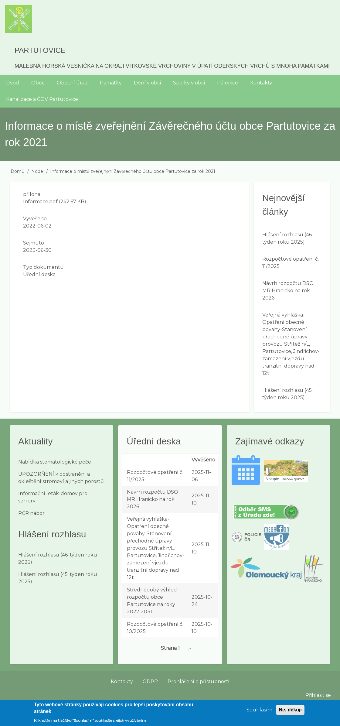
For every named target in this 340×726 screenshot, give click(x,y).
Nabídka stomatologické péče (54, 462)
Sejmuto (33, 243)
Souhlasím (259, 712)
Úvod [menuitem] (12, 83)
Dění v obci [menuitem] (147, 83)
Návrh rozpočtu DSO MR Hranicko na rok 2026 (288, 290)
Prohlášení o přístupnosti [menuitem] (198, 681)
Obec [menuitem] (38, 83)
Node (37, 171)
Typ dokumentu (43, 267)
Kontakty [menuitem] (261, 83)
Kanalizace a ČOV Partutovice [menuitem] (42, 99)
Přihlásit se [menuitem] (318, 695)
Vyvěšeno (35, 218)
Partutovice (40, 50)
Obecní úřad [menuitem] (72, 83)
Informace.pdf (40, 201)
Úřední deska (39, 274)
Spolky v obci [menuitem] (189, 83)
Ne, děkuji (290, 712)
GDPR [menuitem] (150, 681)
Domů (17, 171)
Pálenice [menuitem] (227, 83)
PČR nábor (31, 513)
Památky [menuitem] (111, 83)
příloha (31, 194)
